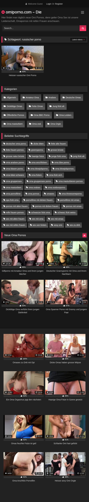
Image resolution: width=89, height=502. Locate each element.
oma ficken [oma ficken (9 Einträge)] (36, 175)
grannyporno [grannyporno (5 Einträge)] (37, 150)
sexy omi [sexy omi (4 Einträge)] (58, 225)
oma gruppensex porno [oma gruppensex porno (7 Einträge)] (40, 181)
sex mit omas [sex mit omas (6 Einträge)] (57, 219)
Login (48, 4)
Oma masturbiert (15, 124)
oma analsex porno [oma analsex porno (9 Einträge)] (15, 162)
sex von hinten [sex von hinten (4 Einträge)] (39, 225)
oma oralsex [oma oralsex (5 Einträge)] (34, 187)
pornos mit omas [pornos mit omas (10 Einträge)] (73, 206)
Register (59, 4)
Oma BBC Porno (42, 115)
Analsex (52, 97)
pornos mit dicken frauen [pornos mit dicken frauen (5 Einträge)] (46, 206)
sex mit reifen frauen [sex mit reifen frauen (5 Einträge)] (15, 225)
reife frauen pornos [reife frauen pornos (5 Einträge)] (15, 212)
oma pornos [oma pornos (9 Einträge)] (33, 193)
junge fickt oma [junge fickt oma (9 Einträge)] (58, 156)
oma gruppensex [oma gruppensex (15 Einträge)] (14, 181)
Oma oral (36, 124)
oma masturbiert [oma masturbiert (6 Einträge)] (13, 187)
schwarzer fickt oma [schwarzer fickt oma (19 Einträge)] (40, 212)
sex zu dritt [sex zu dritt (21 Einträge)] (75, 225)
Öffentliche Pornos (15, 115)
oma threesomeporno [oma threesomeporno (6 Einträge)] (72, 193)
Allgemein (11, 97)
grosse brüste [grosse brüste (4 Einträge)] (57, 150)
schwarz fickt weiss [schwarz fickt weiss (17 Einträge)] (66, 212)
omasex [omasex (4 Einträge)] (50, 193)
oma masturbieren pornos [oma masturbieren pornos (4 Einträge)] (70, 181)
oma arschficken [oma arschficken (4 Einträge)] (39, 162)
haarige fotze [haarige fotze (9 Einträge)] (38, 156)
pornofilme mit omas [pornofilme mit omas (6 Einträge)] (69, 200)
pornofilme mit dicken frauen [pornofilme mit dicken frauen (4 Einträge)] (39, 200)
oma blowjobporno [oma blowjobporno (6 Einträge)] (39, 168)
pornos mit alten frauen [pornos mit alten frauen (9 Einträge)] (17, 206)
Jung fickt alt (58, 106)
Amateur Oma (32, 97)
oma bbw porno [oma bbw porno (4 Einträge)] (61, 162)
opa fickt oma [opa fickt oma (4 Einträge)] (12, 200)
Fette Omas (37, 106)
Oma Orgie (56, 124)
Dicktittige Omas (14, 106)
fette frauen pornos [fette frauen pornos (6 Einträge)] (15, 150)
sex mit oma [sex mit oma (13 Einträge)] (37, 219)
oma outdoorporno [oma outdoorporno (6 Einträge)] (56, 187)
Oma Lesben (65, 115)
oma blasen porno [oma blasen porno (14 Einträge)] (14, 168)
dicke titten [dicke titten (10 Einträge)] (38, 143)
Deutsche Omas (73, 97)
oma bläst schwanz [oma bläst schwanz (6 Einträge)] (15, 175)
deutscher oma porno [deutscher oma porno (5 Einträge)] (16, 143)
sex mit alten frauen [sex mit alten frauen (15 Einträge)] (15, 219)
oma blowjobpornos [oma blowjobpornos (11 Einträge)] (64, 168)
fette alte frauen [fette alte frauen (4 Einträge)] (58, 143)
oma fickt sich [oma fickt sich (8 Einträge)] (55, 175)
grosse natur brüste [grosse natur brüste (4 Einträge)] (15, 156)
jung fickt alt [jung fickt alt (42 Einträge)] (78, 156)
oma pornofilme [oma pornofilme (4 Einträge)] (13, 193)
